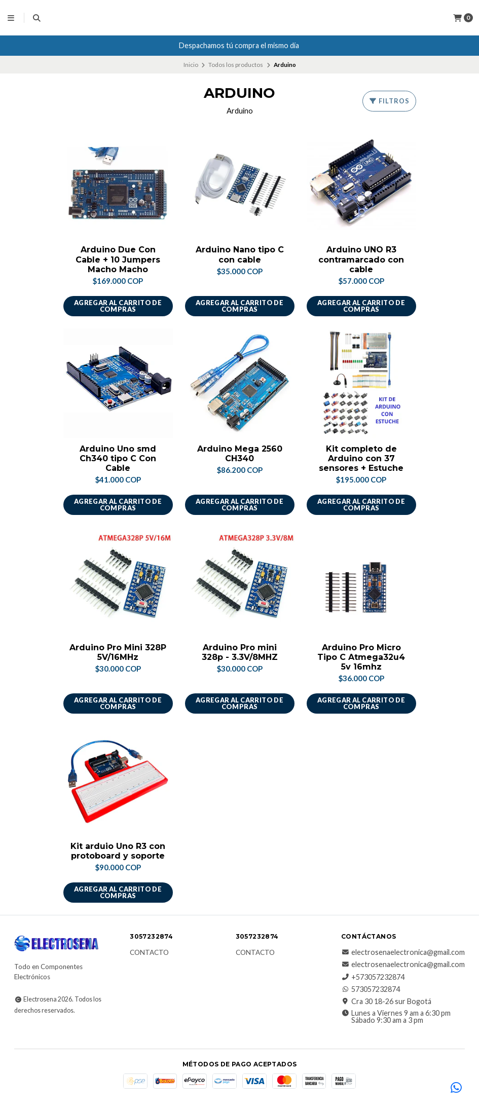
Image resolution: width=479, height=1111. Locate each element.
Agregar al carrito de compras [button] (118, 306)
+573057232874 (372, 977)
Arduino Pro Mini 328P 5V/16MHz (117, 652)
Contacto (149, 952)
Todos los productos (235, 64)
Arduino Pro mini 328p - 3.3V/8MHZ (240, 652)
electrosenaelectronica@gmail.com (403, 952)
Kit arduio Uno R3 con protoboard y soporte (117, 851)
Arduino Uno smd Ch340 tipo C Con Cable (118, 458)
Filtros (389, 101)
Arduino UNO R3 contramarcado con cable (361, 259)
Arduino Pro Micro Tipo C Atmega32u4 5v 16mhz (361, 657)
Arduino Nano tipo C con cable (240, 254)
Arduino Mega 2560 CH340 (239, 453)
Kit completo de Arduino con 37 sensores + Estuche (361, 458)
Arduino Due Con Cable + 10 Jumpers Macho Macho (118, 259)
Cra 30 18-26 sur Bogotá (386, 1001)
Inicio (190, 64)
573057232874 (370, 989)
